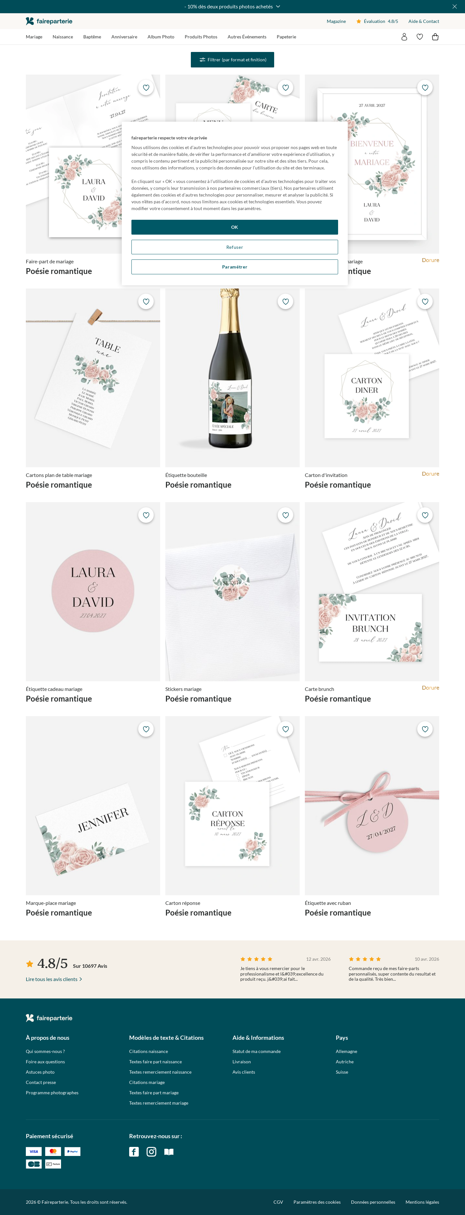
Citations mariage (147, 1082)
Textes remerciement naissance (160, 1072)
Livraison (241, 1061)
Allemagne (346, 1051)
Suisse (342, 1072)
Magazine (336, 21)
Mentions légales (422, 1202)
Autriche (345, 1061)
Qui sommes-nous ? (45, 1051)
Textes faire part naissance (155, 1061)
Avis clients (243, 1072)
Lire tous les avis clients (52, 979)
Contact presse (41, 1082)
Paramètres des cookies (317, 1202)
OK (234, 227)
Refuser (234, 247)
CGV (278, 1202)
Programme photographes (52, 1092)
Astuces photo (40, 1072)
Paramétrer (235, 266)
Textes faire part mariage (154, 1092)
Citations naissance (148, 1051)
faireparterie (49, 21)
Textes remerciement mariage (158, 1103)
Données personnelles (373, 1202)
